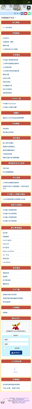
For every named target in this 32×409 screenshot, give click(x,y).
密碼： (7, 344)
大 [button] (15, 13)
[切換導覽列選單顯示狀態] (29, 2)
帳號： (7, 339)
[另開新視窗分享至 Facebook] (22, 13)
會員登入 (16, 352)
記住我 (17, 348)
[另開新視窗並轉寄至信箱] (25, 13)
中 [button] (17, 13)
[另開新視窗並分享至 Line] (29, 13)
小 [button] (19, 13)
